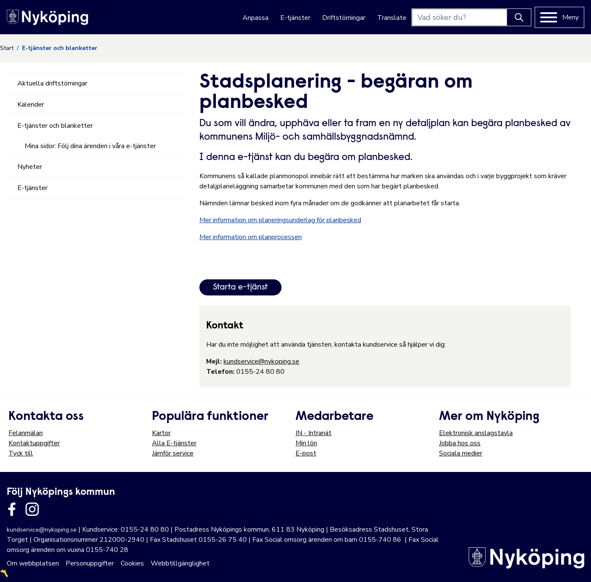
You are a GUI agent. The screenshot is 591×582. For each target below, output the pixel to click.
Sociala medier (460, 453)
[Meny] (559, 17)
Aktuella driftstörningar (52, 83)
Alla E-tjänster (174, 443)
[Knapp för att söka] (519, 17)
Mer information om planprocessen (250, 237)
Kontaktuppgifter (34, 443)
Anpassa (255, 17)
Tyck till (20, 453)
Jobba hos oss (460, 443)
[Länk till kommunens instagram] (32, 509)
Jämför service (172, 453)
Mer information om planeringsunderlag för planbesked (280, 220)
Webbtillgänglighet (180, 563)
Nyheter (29, 166)
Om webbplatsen (33, 563)
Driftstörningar (343, 17)
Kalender (30, 104)
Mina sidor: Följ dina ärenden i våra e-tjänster (90, 146)
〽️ (4, 573)
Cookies (132, 563)
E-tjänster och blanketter (55, 125)
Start (7, 48)
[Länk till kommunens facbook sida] (11, 509)
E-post (306, 453)
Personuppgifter (90, 563)
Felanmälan (25, 433)
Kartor (161, 433)
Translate (391, 17)
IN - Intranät (313, 433)
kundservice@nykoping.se (261, 361)
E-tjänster (295, 17)
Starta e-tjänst (240, 287)
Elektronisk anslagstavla (476, 433)
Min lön (306, 443)
